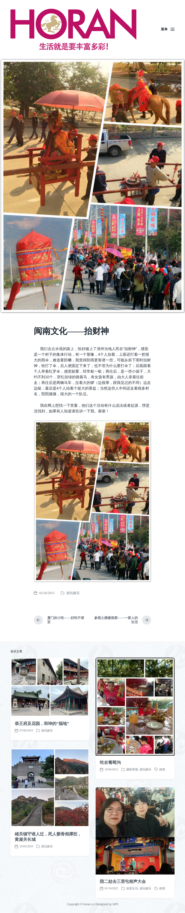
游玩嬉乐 (73, 593)
